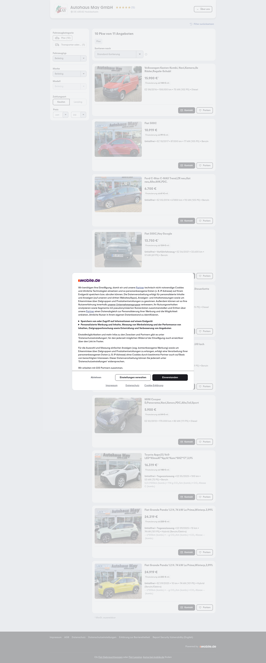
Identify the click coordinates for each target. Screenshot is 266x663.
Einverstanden (170, 377)
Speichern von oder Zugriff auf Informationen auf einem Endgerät (117, 321)
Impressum (112, 385)
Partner (140, 287)
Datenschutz (132, 385)
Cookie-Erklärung (153, 385)
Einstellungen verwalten (133, 377)
